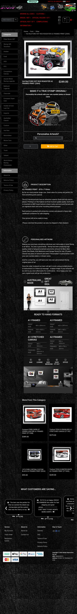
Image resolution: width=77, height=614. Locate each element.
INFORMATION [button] (25, 26)
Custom (6, 125)
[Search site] (16, 19)
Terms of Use (8, 185)
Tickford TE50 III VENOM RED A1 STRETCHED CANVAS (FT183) (61, 430)
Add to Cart (52, 146)
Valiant (6, 155)
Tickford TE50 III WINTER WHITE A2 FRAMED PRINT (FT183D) (61, 470)
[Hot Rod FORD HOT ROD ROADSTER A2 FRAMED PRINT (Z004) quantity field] (31, 146)
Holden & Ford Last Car (9, 107)
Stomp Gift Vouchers (7, 45)
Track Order (9, 535)
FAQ (38, 535)
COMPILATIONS (42, 22)
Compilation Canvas (8, 73)
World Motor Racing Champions (8, 162)
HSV (5, 61)
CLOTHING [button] (40, 14)
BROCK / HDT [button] (25, 18)
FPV (5, 66)
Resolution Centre (8, 540)
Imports (6, 113)
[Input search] (8, 19)
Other (5, 145)
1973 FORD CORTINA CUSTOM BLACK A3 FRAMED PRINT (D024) (33, 470)
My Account (9, 531)
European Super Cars (9, 100)
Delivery (40, 531)
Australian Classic (7, 119)
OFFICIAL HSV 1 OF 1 (27, 22)
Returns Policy (9, 180)
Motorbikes (7, 135)
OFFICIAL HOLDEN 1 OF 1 (41, 18)
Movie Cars (7, 140)
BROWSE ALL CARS (27, 14)
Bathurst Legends (7, 87)
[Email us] (59, 17)
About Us (7, 175)
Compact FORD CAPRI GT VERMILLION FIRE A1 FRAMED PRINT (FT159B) (32, 431)
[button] (71, 20)
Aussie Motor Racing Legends (9, 80)
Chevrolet (7, 93)
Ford (5, 56)
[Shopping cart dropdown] (68, 20)
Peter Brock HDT (9, 39)
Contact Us (25, 535)
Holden (6, 51)
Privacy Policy (8, 190)
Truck (6, 150)
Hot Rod (6, 130)
